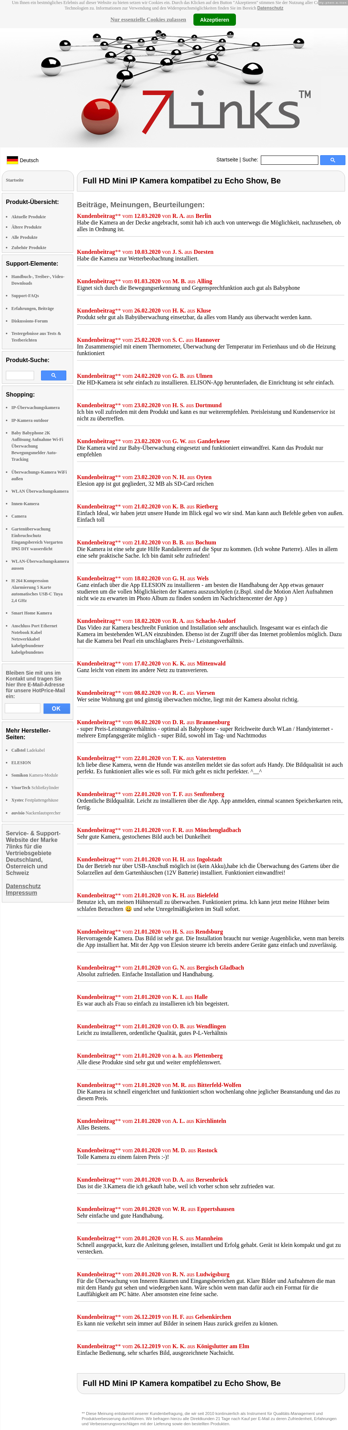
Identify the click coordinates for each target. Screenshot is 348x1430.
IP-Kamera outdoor (30, 420)
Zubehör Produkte (28, 247)
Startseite (227, 160)
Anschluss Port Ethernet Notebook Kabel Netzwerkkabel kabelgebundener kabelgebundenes (34, 639)
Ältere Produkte (26, 227)
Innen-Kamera (25, 503)
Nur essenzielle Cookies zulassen (148, 19)
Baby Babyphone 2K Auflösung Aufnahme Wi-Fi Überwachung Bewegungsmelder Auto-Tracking (37, 446)
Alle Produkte (24, 237)
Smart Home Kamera (31, 613)
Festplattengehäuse (34, 800)
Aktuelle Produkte (28, 216)
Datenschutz (270, 8)
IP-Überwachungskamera (35, 407)
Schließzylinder (35, 787)
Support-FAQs (25, 295)
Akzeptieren (214, 19)
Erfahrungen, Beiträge (32, 308)
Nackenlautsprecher (35, 813)
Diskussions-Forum (29, 321)
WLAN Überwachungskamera (40, 491)
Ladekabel (28, 750)
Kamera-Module (34, 775)
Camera (18, 516)
